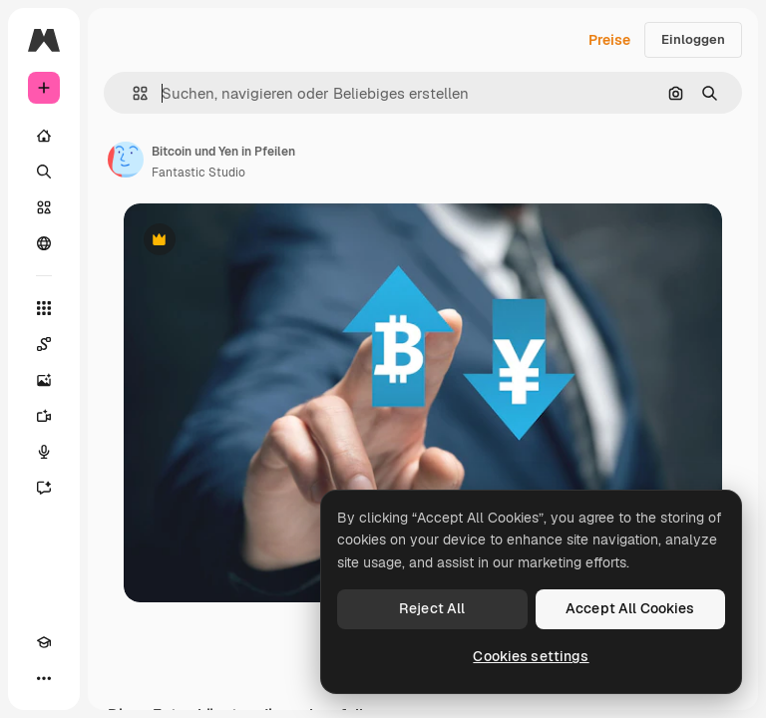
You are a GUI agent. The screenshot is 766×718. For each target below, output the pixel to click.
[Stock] (44, 207)
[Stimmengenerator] (44, 452)
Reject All (432, 608)
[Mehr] (44, 678)
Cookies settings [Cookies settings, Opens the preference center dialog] (530, 656)
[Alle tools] (44, 308)
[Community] (44, 243)
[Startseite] (44, 136)
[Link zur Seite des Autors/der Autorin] (126, 160)
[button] (132, 93)
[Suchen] (44, 171)
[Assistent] (44, 488)
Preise (609, 40)
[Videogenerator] (44, 416)
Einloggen (693, 39)
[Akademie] (44, 642)
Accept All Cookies (630, 608)
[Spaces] (44, 344)
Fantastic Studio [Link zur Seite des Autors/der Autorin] (198, 172)
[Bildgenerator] (44, 380)
